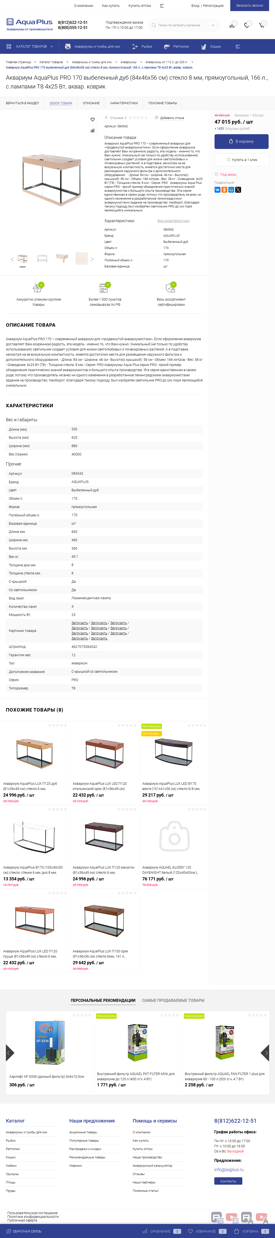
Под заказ (225, 174)
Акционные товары (83, 1132)
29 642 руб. (104, 965)
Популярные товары (84, 1140)
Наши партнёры (144, 1182)
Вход (195, 6)
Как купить (111, 6)
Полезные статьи (145, 1191)
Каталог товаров (31, 46)
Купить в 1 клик (242, 160)
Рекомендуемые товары (87, 1157)
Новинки (75, 1165)
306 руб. (22, 1084)
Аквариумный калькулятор (152, 1165)
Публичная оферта (22, 1220)
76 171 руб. (173, 881)
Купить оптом (140, 6)
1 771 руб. (111, 1084)
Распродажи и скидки (85, 1149)
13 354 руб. (34, 881)
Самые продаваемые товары (173, 1000)
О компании (83, 6)
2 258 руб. (199, 1084)
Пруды (10, 1191)
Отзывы (139, 1174)
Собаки (11, 1165)
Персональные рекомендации (103, 1000)
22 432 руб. (104, 797)
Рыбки (10, 1140)
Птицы (10, 1182)
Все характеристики (173, 221)
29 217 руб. (173, 797)
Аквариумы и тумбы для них (26, 1132)
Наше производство (147, 1157)
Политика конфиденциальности (33, 1217)
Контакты (228, 1181)
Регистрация (213, 6)
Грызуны (12, 1174)
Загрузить (80, 623)
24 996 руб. (34, 797)
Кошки (10, 1157)
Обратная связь (24, 1231)
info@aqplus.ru (229, 1169)
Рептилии (13, 1149)
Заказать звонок (249, 5)
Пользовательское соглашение (32, 1213)
